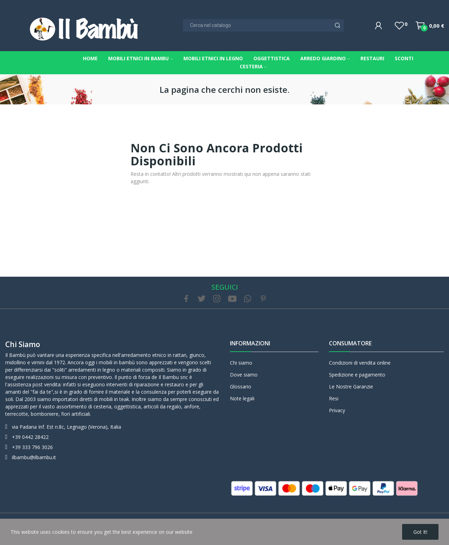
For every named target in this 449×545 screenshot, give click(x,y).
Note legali (242, 398)
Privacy (337, 410)
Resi (333, 398)
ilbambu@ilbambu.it (34, 457)
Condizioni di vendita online (360, 362)
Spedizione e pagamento (357, 374)
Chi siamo (22, 344)
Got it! (420, 532)
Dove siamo (244, 374)
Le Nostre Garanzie (351, 386)
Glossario (240, 386)
